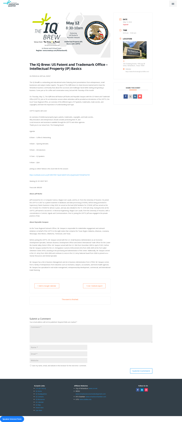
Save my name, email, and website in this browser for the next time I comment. (59, 366)
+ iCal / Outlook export (94, 286)
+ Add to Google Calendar (46, 286)
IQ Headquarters (41, 394)
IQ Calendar (40, 402)
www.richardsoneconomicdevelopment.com (91, 394)
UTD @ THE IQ (41, 388)
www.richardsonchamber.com (96, 397)
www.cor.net (92, 388)
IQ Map (38, 405)
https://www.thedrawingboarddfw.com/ (137, 71)
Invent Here (39, 408)
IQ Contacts (40, 397)
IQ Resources (40, 399)
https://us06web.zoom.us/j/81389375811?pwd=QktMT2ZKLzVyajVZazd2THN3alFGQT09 (60, 175)
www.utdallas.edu (85, 399)
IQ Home (39, 391)
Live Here (39, 410)
